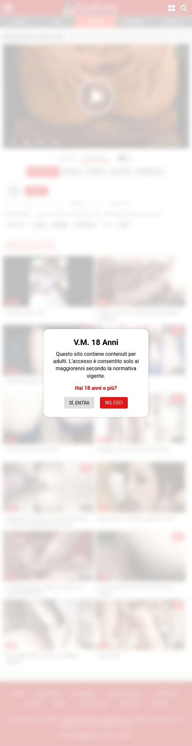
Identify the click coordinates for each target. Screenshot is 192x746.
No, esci (114, 402)
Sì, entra (79, 403)
